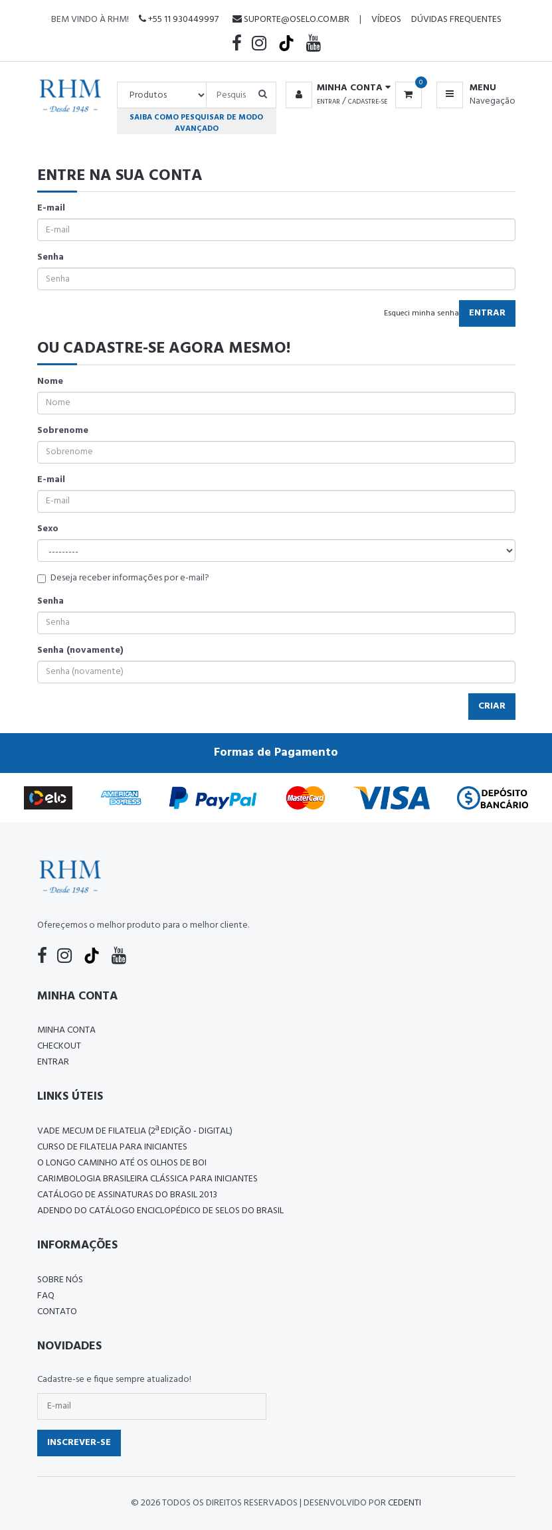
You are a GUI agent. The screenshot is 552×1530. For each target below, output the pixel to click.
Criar (492, 706)
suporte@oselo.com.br (290, 19)
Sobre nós (60, 1280)
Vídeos (386, 19)
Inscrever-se (79, 1442)
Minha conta (66, 1030)
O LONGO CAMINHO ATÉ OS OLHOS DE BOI (122, 1163)
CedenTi (404, 1503)
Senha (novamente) (80, 650)
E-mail (51, 208)
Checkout (59, 1046)
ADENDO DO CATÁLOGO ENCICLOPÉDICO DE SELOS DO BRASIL (160, 1211)
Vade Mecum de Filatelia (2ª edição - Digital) (134, 1131)
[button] (336, 88)
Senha (50, 257)
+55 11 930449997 (179, 19)
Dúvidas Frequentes (456, 19)
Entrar (328, 101)
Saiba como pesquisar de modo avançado (196, 123)
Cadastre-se (367, 101)
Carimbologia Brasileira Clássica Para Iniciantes (147, 1179)
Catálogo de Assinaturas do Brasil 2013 (127, 1195)
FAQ (45, 1296)
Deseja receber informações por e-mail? (123, 578)
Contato (57, 1311)
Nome (50, 381)
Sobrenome (62, 431)
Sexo (47, 529)
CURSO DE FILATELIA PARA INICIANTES (112, 1147)
